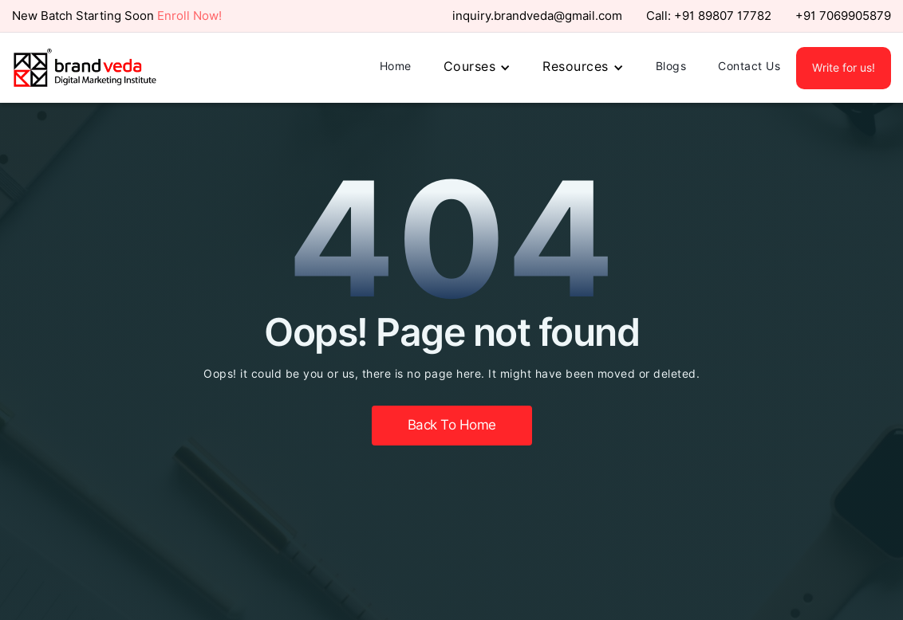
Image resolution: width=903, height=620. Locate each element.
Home (396, 66)
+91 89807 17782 (722, 16)
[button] (477, 68)
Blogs (671, 66)
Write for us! (843, 67)
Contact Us (749, 66)
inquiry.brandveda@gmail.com (537, 16)
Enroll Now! (189, 16)
